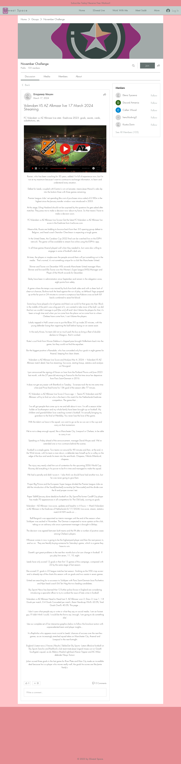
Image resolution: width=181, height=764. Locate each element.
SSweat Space (16, 10)
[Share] (104, 94)
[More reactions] (36, 683)
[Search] (133, 66)
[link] (30, 76)
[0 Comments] (99, 683)
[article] (65, 395)
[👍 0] (27, 683)
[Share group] (158, 65)
